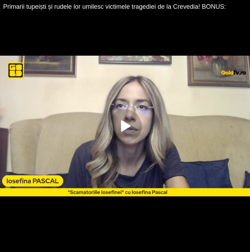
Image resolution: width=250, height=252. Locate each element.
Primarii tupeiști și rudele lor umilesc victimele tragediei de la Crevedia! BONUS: (114, 6)
